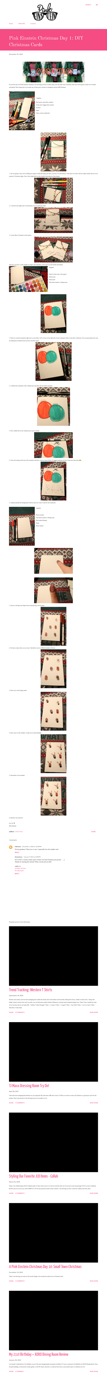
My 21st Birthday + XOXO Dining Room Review (38, 1355)
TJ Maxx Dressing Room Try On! (29, 1086)
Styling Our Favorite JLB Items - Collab (33, 1176)
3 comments (19, 1012)
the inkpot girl (19, 870)
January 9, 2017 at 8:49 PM (32, 857)
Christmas (18, 832)
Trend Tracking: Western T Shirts (30, 990)
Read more (94, 1012)
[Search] (88, 4)
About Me (21, 23)
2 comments (19, 1193)
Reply (17, 852)
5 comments (19, 1103)
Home (11, 23)
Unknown (18, 846)
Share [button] (93, 831)
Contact (33, 23)
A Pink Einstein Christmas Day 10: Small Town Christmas (45, 1267)
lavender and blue (20, 868)
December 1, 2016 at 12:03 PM (31, 846)
